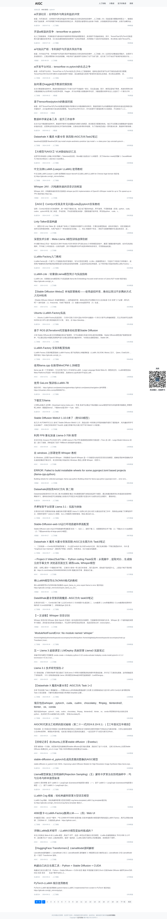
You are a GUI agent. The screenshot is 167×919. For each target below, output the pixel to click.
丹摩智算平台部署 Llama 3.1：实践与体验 (58, 506)
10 (77, 902)
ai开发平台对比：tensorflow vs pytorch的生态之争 (62, 66)
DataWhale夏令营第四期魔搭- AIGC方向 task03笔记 (63, 598)
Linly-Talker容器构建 (45, 221)
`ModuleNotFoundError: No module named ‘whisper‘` (64, 633)
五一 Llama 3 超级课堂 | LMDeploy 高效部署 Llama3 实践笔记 (69, 650)
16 (104, 902)
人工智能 (102, 3)
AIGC (36, 113)
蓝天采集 (80, 917)
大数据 (111, 3)
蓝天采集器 (122, 3)
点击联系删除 (111, 915)
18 (113, 902)
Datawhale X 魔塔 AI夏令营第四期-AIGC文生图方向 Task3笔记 (69, 541)
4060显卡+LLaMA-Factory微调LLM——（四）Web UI (64, 813)
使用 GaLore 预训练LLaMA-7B (51, 382)
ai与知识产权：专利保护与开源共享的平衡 (58, 49)
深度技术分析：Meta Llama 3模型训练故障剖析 (61, 239)
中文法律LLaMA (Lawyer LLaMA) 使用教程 (58, 169)
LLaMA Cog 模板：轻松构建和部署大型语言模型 (61, 795)
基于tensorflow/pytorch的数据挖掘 (53, 101)
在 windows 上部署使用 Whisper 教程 (55, 452)
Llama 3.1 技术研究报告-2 (48, 668)
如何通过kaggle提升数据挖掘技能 (53, 84)
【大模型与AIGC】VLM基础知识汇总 (55, 151)
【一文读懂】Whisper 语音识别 (52, 615)
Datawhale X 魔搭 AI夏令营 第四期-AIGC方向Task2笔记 (65, 136)
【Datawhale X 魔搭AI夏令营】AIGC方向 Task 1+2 (63, 685)
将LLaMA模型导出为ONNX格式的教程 (56, 580)
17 (108, 902)
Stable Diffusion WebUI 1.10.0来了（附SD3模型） (62, 417)
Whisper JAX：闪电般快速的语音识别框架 (58, 186)
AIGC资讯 (44, 9)
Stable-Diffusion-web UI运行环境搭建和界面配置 (61, 524)
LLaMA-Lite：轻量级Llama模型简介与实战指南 (60, 274)
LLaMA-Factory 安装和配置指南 (52, 347)
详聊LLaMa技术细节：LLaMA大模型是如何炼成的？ (63, 830)
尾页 (129, 902)
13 (90, 902)
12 (86, 902)
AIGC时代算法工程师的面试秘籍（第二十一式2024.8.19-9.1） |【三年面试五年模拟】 (83, 724)
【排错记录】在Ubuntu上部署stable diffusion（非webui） (66, 741)
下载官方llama (42, 400)
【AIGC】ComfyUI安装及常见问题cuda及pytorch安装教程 (67, 204)
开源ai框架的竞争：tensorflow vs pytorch (57, 31)
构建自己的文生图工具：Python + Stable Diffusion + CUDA (67, 865)
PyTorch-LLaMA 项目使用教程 (51, 883)
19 (117, 902)
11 (81, 902)
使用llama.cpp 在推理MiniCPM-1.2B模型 (57, 365)
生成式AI (37, 25)
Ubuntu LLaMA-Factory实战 (50, 312)
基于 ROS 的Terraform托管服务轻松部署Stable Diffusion (66, 330)
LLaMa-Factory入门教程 (47, 256)
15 (99, 902)
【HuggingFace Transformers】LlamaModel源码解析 (64, 848)
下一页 (123, 902)
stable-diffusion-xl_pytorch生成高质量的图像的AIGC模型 (66, 759)
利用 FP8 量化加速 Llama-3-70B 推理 (55, 435)
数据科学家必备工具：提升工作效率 (54, 119)
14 (95, 902)
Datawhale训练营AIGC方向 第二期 (53, 489)
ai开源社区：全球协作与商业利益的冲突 (56, 14)
